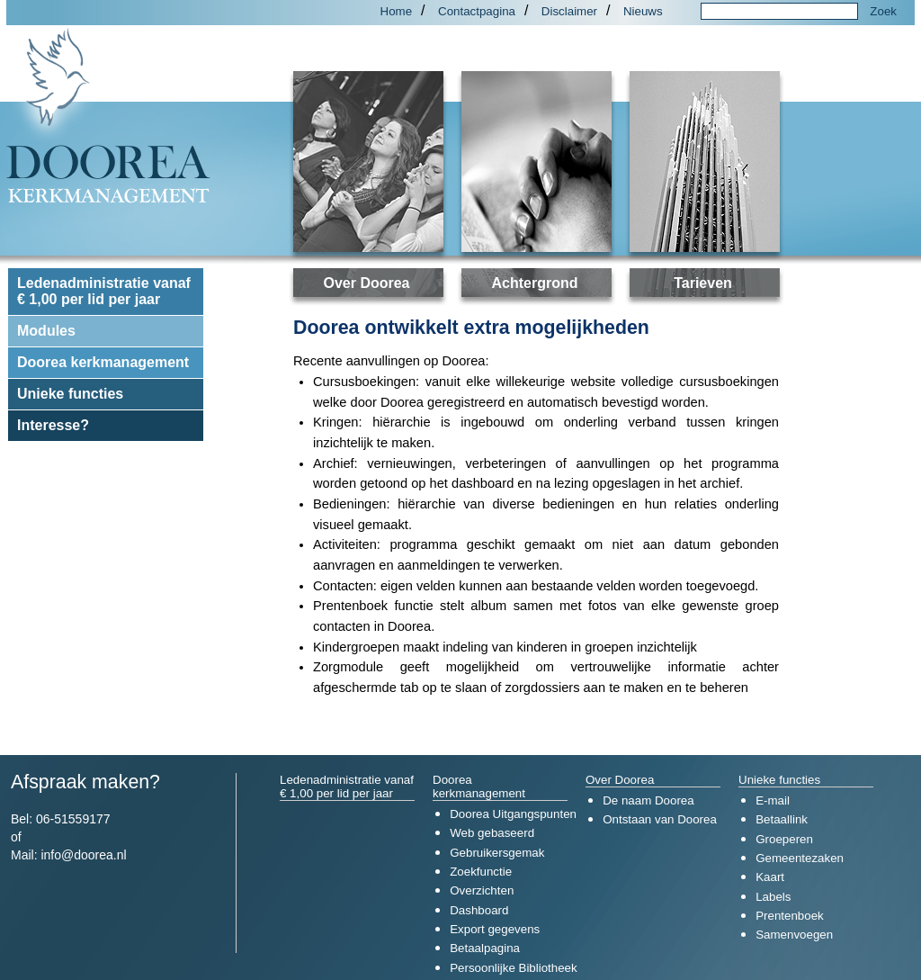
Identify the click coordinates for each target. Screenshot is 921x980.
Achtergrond (535, 283)
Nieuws (643, 11)
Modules (46, 330)
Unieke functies (70, 393)
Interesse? (53, 425)
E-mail (773, 800)
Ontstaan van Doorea (660, 819)
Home (396, 11)
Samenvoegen (794, 934)
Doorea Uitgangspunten (513, 814)
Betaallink (782, 819)
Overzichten (482, 890)
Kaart (770, 877)
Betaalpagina (485, 948)
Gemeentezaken (800, 858)
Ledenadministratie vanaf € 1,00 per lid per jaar (104, 291)
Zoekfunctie (481, 871)
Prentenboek (790, 915)
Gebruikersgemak (497, 852)
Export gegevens (495, 929)
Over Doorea (366, 283)
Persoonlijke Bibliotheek (513, 968)
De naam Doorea (648, 800)
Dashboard (479, 910)
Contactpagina (476, 11)
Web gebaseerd (492, 833)
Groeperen (784, 839)
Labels (773, 897)
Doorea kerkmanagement (103, 362)
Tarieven (703, 283)
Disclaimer (569, 11)
